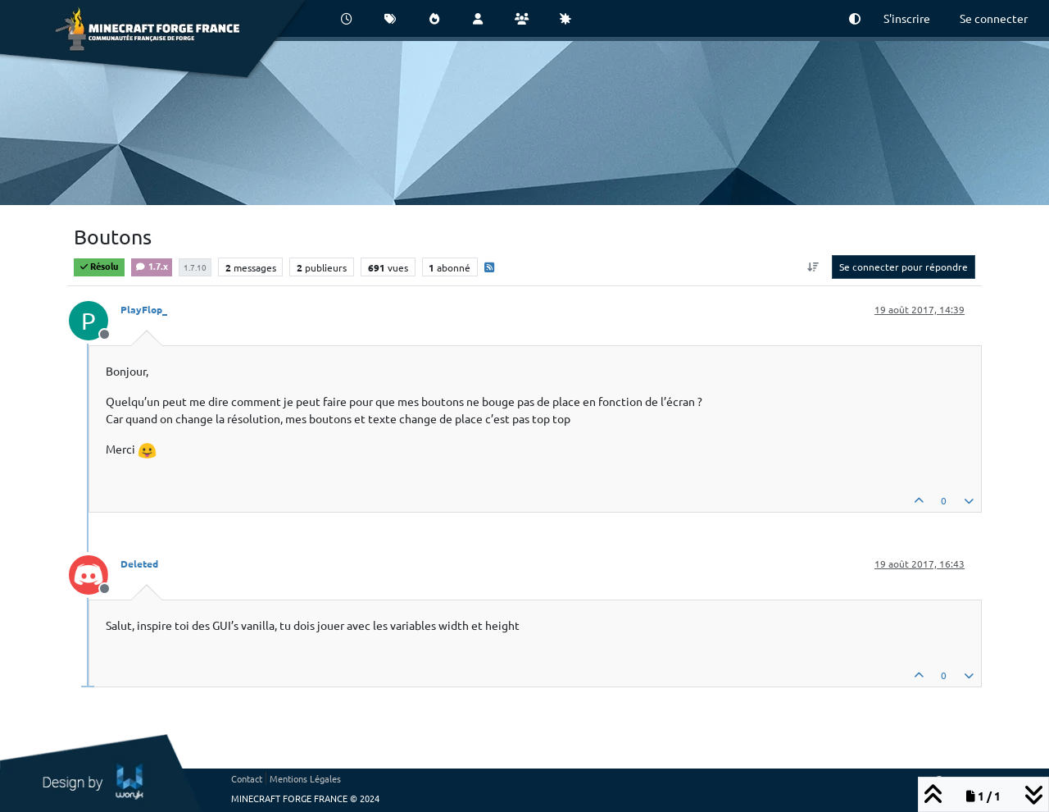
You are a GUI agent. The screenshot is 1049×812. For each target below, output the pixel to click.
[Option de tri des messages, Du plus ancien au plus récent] (813, 266)
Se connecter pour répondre (903, 266)
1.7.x (151, 265)
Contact (246, 778)
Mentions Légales (305, 778)
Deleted (139, 563)
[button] (855, 18)
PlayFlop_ (143, 309)
